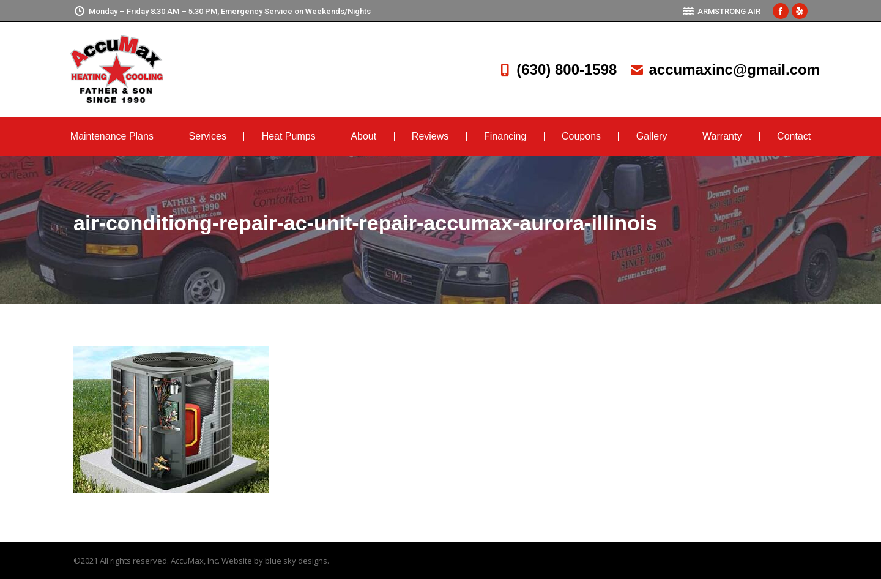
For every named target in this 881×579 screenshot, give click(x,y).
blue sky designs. (297, 560)
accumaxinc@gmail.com (724, 69)
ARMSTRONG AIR (721, 11)
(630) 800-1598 (557, 69)
